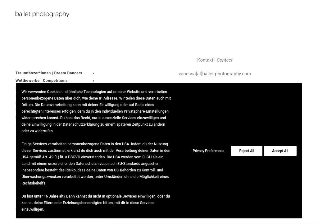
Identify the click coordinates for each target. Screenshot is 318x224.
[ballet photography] (55, 14)
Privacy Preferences (208, 151)
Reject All (246, 151)
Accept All (280, 151)
